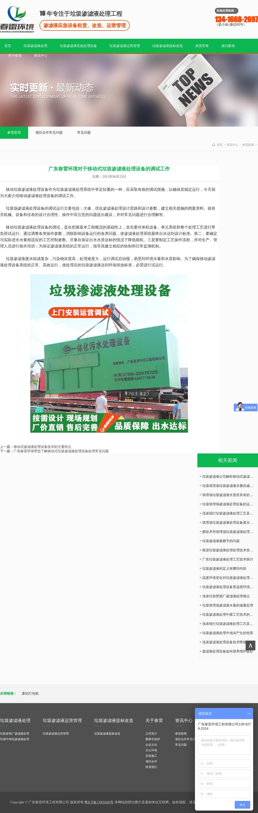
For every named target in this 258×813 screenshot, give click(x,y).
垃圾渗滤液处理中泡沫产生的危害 (227, 633)
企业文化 (151, 744)
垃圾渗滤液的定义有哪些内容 (224, 568)
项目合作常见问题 (49, 132)
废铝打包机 (30, 693)
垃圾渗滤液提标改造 (167, 46)
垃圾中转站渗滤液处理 (14, 739)
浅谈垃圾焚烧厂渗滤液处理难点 (226, 596)
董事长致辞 (152, 739)
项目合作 (151, 761)
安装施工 (151, 756)
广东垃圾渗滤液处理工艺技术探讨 (227, 559)
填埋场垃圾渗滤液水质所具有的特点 (229, 495)
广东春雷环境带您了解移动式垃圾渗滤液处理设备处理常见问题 (61, 451)
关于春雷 (15, 55)
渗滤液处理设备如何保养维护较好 (227, 651)
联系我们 (151, 767)
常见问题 (84, 132)
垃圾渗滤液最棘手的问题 (221, 541)
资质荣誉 (202, 46)
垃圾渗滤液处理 (35, 46)
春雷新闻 (14, 132)
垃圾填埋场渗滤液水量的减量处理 (227, 605)
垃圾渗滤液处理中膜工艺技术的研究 (229, 614)
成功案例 (228, 46)
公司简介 (151, 733)
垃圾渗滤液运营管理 (124, 46)
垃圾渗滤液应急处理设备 (78, 46)
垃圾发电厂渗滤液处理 (14, 733)
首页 (7, 46)
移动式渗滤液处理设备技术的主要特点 (42, 447)
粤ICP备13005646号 (98, 802)
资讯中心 (41, 55)
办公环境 (151, 750)
